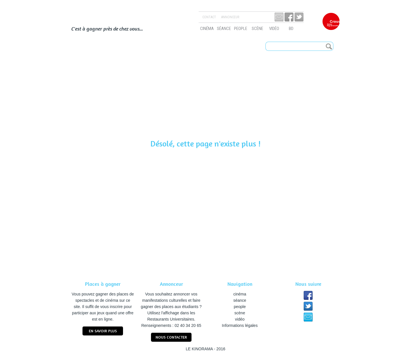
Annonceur (230, 17)
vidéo (274, 28)
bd (291, 28)
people (240, 28)
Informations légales (239, 325)
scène (257, 28)
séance (224, 28)
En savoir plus (103, 330)
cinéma (207, 28)
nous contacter (171, 337)
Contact (209, 17)
